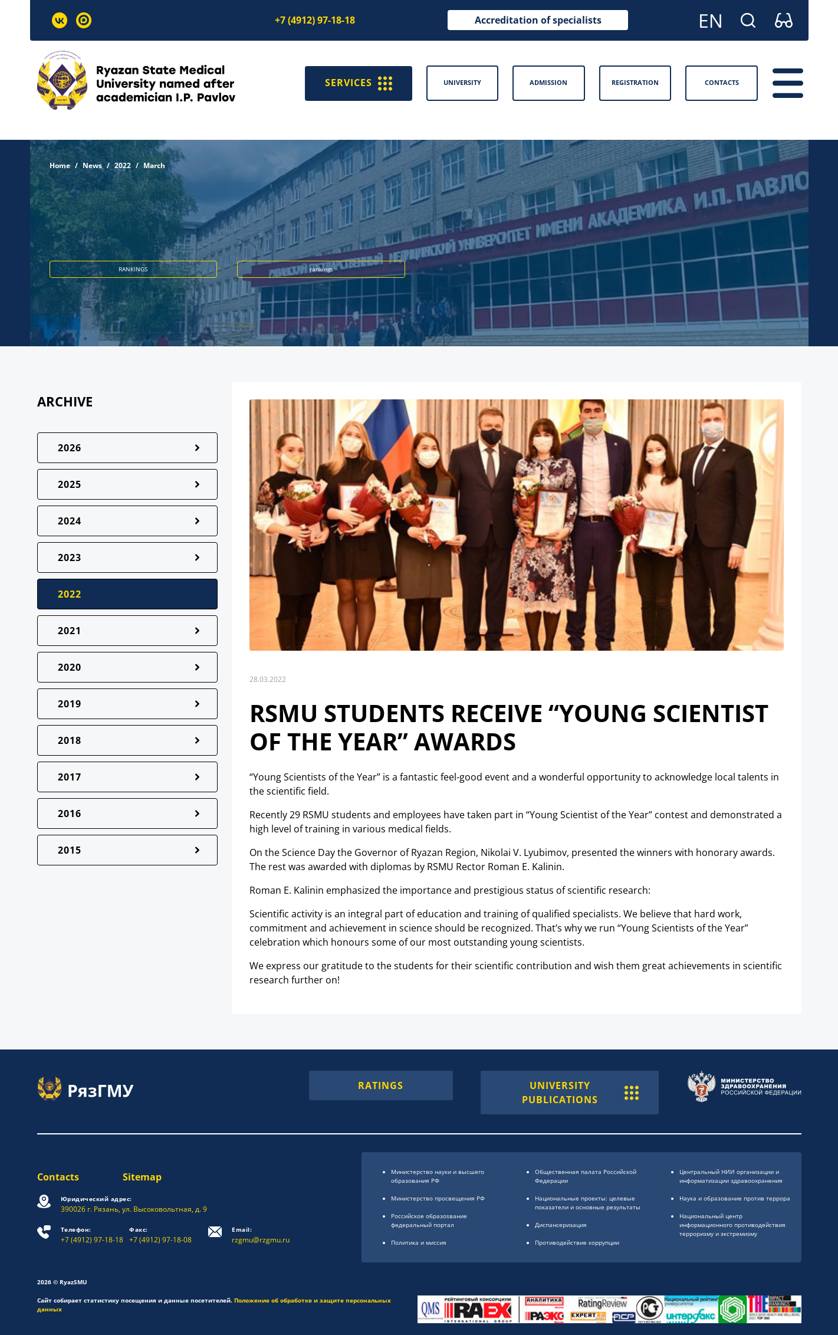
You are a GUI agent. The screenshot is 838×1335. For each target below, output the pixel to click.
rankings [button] (321, 269)
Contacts (58, 1176)
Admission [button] (548, 82)
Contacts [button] (722, 82)
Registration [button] (635, 82)
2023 (69, 557)
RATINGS (380, 1085)
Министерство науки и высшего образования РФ (437, 1176)
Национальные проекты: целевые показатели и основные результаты (587, 1202)
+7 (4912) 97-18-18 (315, 20)
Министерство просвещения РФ (438, 1198)
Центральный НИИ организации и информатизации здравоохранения (731, 1176)
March (154, 165)
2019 (69, 703)
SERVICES (358, 83)
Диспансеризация (561, 1225)
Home (60, 165)
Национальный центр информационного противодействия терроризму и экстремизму (732, 1225)
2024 (69, 520)
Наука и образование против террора (734, 1198)
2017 (69, 776)
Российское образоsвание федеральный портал (429, 1220)
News (92, 165)
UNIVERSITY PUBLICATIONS (580, 1092)
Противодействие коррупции (577, 1242)
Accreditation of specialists (538, 20)
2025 (69, 484)
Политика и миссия (418, 1242)
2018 (69, 740)
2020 (69, 667)
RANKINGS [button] (133, 269)
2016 (69, 813)
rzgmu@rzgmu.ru (261, 1235)
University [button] (462, 82)
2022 (122, 165)
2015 (69, 850)
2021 (69, 630)
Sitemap (142, 1176)
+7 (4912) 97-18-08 (161, 1235)
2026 (69, 447)
